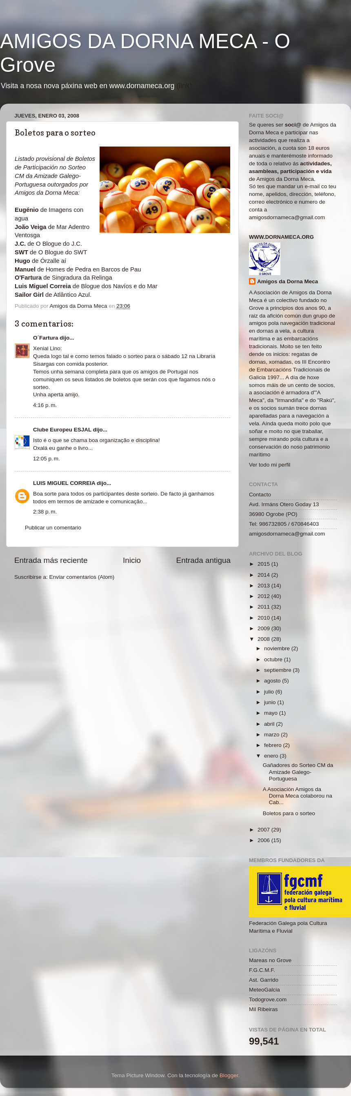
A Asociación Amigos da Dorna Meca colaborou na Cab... (297, 795)
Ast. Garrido (263, 980)
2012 (264, 596)
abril (270, 724)
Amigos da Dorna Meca (287, 281)
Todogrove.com (268, 999)
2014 (264, 575)
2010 (264, 618)
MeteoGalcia (264, 990)
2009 (264, 628)
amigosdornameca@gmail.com (287, 217)
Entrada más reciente (51, 560)
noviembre (277, 648)
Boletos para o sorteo (289, 813)
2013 (264, 585)
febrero (273, 745)
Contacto (260, 494)
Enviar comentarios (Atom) (82, 577)
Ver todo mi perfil (269, 465)
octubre (274, 659)
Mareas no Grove (270, 960)
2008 (264, 639)
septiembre (278, 670)
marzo (272, 734)
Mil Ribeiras (263, 1009)
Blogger (229, 1075)
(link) (184, 86)
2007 (264, 830)
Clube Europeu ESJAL (62, 430)
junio (270, 702)
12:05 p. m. (46, 459)
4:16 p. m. (45, 405)
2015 (264, 564)
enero (272, 756)
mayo (271, 713)
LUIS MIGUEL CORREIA (64, 483)
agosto (273, 681)
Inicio (132, 560)
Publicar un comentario (53, 528)
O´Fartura (45, 338)
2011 (264, 607)
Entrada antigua (203, 560)
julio (269, 692)
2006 (264, 840)
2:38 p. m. (45, 512)
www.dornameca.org (281, 237)
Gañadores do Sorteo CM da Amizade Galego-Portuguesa (298, 771)
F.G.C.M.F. (262, 970)
